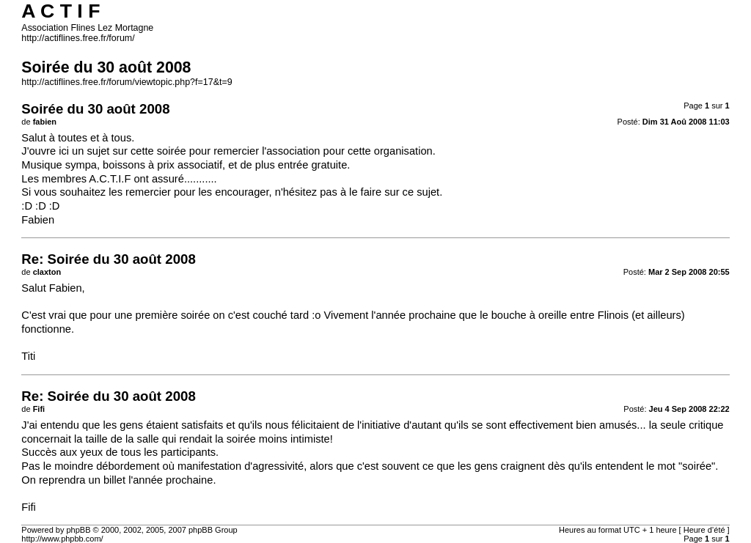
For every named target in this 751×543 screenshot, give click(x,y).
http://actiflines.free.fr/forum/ (77, 38)
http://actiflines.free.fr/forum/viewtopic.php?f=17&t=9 (126, 82)
